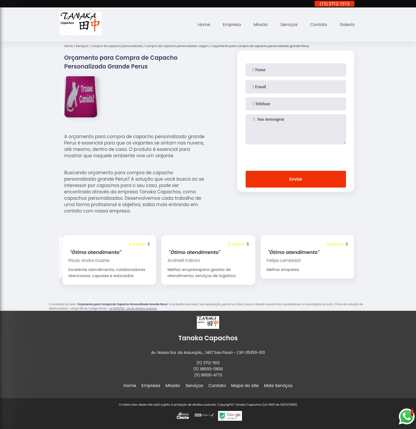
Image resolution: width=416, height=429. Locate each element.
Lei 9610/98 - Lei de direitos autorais (133, 309)
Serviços (287, 25)
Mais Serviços (278, 386)
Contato (318, 25)
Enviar (295, 179)
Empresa (229, 25)
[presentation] (295, 156)
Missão (258, 25)
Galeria (346, 25)
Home (200, 25)
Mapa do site (245, 386)
